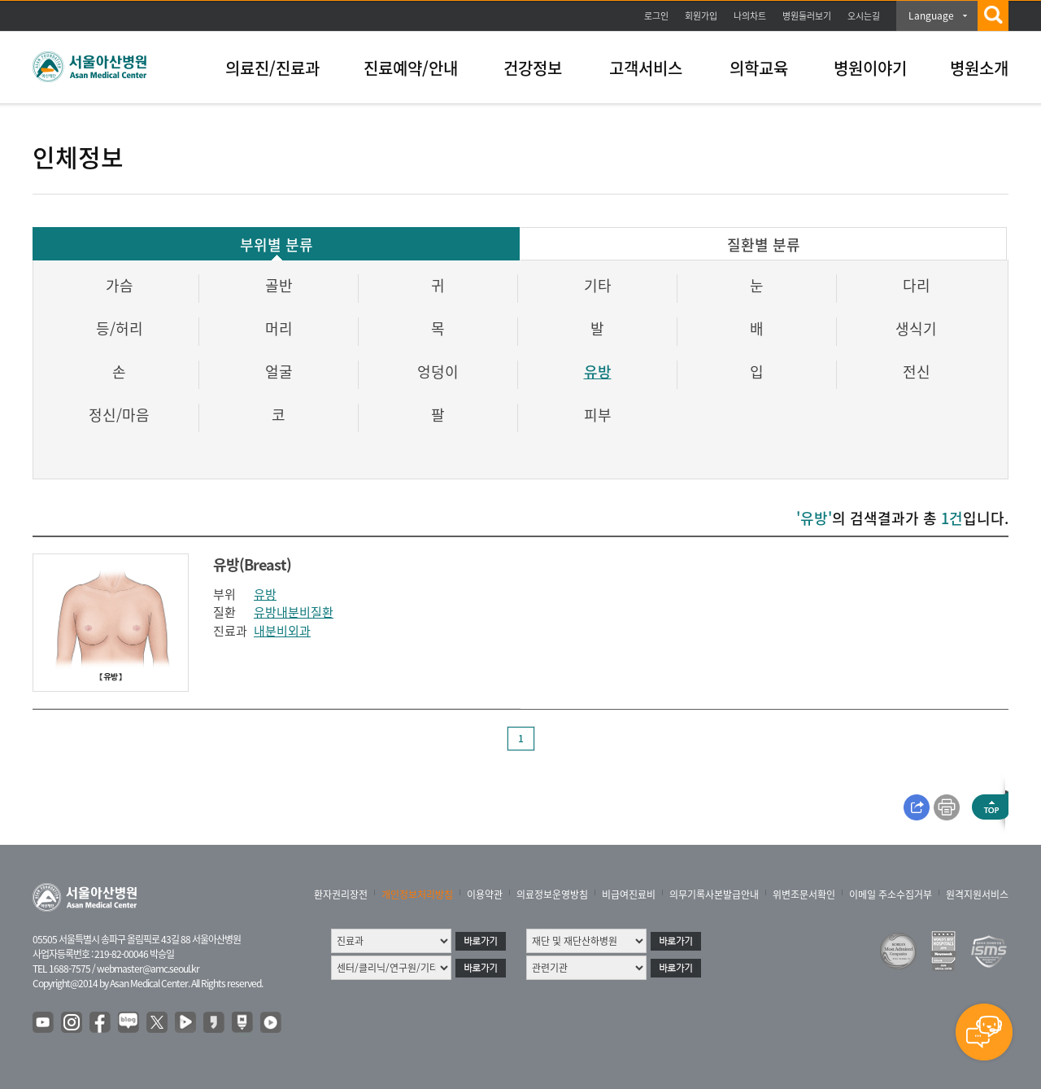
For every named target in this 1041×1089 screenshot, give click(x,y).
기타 (598, 285)
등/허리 (119, 328)
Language (931, 15)
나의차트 (750, 16)
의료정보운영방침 (552, 894)
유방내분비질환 (293, 612)
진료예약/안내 (411, 68)
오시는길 (863, 16)
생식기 (916, 328)
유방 (598, 372)
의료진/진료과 (272, 68)
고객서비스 (645, 68)
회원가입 (701, 16)
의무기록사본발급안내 (714, 894)
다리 (916, 285)
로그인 (656, 16)
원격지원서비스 (977, 894)
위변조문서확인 (804, 894)
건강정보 (532, 68)
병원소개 (979, 68)
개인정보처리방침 (417, 894)
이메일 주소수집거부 (890, 894)
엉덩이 (438, 372)
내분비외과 (282, 631)
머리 (279, 328)
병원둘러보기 (806, 16)
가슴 (119, 285)
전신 (916, 372)
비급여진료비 (629, 894)
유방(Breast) (252, 564)
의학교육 (759, 68)
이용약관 (485, 894)
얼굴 (279, 372)
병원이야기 (870, 68)
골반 (279, 285)
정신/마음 (119, 415)
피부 (598, 415)
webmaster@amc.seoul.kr (148, 968)
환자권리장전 (341, 894)
